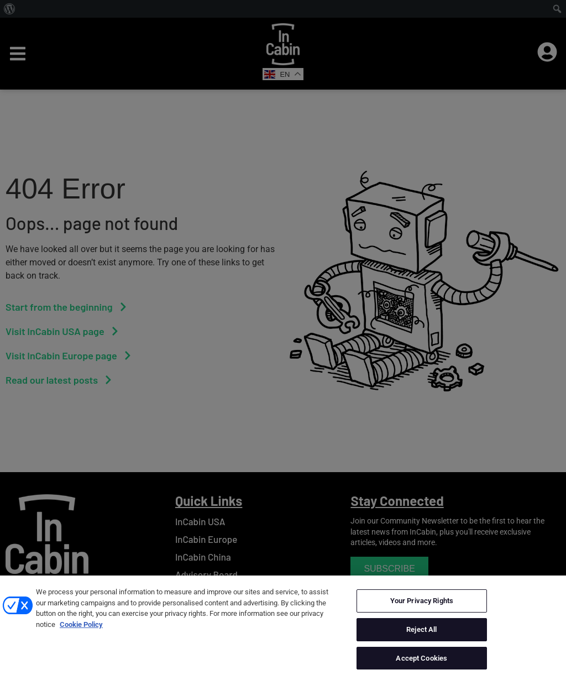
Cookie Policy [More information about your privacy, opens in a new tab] (81, 635)
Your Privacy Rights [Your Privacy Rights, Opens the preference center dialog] (421, 612)
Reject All (421, 640)
